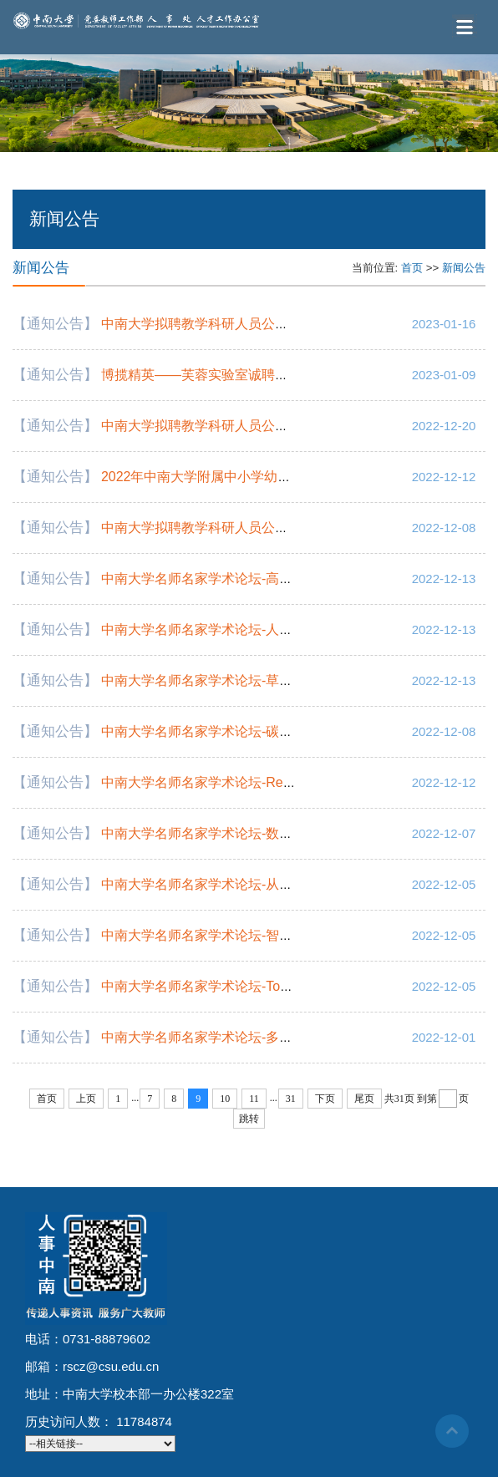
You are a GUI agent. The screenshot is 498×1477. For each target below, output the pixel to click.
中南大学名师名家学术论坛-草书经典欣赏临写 (237, 680)
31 (291, 1098)
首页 (412, 267)
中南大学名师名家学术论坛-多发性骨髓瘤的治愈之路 (257, 1037)
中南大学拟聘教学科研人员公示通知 (208, 324)
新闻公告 (463, 267)
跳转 (249, 1118)
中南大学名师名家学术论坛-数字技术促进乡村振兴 (250, 833)
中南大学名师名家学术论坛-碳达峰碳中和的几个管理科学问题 (283, 731)
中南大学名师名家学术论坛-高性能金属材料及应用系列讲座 (277, 578)
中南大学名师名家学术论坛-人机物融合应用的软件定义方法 (277, 629)
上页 (86, 1098)
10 (225, 1098)
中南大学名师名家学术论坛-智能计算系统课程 (237, 935)
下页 (325, 1098)
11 (254, 1098)
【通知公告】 (55, 324)
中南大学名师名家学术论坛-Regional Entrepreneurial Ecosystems (295, 782)
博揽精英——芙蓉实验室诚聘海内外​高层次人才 (241, 375)
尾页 (364, 1098)
